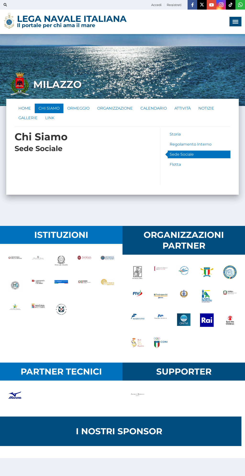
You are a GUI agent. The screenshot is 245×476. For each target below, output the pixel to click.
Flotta (175, 164)
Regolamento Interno (191, 144)
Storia (175, 134)
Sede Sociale (182, 154)
